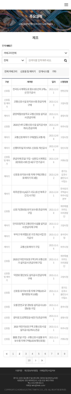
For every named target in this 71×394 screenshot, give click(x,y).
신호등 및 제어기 (28, 71)
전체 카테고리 (10, 71)
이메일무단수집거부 (47, 371)
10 (29, 360)
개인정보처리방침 (31, 371)
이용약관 (18, 371)
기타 (54, 71)
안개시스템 (44, 71)
